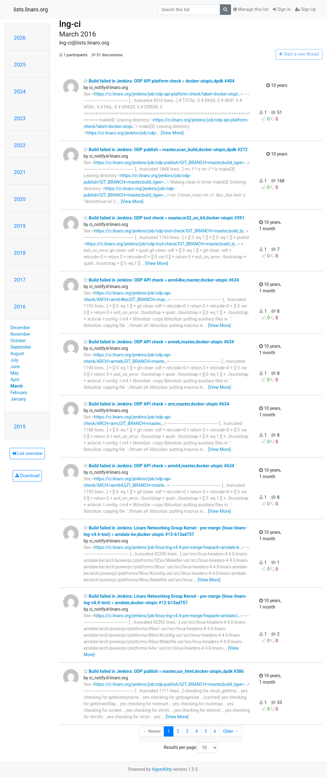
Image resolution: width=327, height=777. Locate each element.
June (15, 366)
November (20, 334)
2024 (20, 91)
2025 (20, 65)
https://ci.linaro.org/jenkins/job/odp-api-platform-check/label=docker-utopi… (167, 93)
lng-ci (70, 24)
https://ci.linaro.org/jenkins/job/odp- (122, 132)
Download (27, 475)
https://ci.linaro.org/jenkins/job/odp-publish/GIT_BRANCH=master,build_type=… (170, 162)
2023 (20, 118)
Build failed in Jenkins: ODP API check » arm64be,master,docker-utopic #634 (161, 280)
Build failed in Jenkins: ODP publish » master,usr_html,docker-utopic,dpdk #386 (164, 671)
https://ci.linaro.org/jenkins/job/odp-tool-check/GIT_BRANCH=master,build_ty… (170, 230)
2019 (20, 226)
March (17, 386)
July (14, 360)
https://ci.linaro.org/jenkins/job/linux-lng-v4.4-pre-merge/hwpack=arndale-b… (168, 547)
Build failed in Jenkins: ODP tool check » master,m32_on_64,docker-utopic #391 (164, 217)
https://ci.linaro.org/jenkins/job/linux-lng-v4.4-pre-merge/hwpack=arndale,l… (167, 615)
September (21, 347)
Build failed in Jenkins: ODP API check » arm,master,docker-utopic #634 (156, 403)
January (18, 399)
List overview (27, 453)
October (18, 340)
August (17, 353)
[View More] (172, 132)
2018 (20, 253)
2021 (20, 172)
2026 (20, 38)
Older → (231, 731)
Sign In (282, 9)
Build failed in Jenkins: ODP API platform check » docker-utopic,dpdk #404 (159, 81)
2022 (20, 145)
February (19, 392)
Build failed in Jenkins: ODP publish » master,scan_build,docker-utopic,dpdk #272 (165, 149)
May (15, 373)
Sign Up (305, 9)
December (20, 327)
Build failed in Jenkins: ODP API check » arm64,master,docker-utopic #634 (159, 465)
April (15, 379)
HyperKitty (162, 769)
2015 (20, 426)
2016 (20, 307)
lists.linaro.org (31, 9)
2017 (20, 280)
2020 (20, 199)
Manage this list (250, 9)
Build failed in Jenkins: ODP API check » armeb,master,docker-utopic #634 (159, 341)
